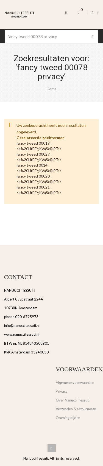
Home (51, 89)
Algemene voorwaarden (75, 382)
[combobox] (51, 36)
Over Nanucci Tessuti (73, 400)
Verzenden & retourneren (76, 409)
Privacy (62, 391)
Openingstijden (68, 418)
